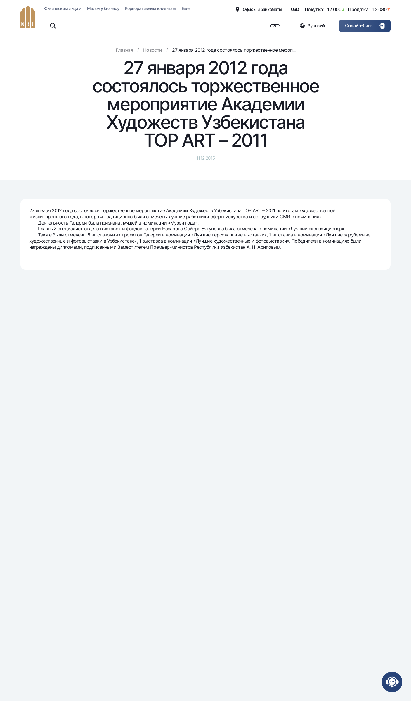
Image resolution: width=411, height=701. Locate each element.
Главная (124, 50)
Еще (186, 8)
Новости (152, 50)
